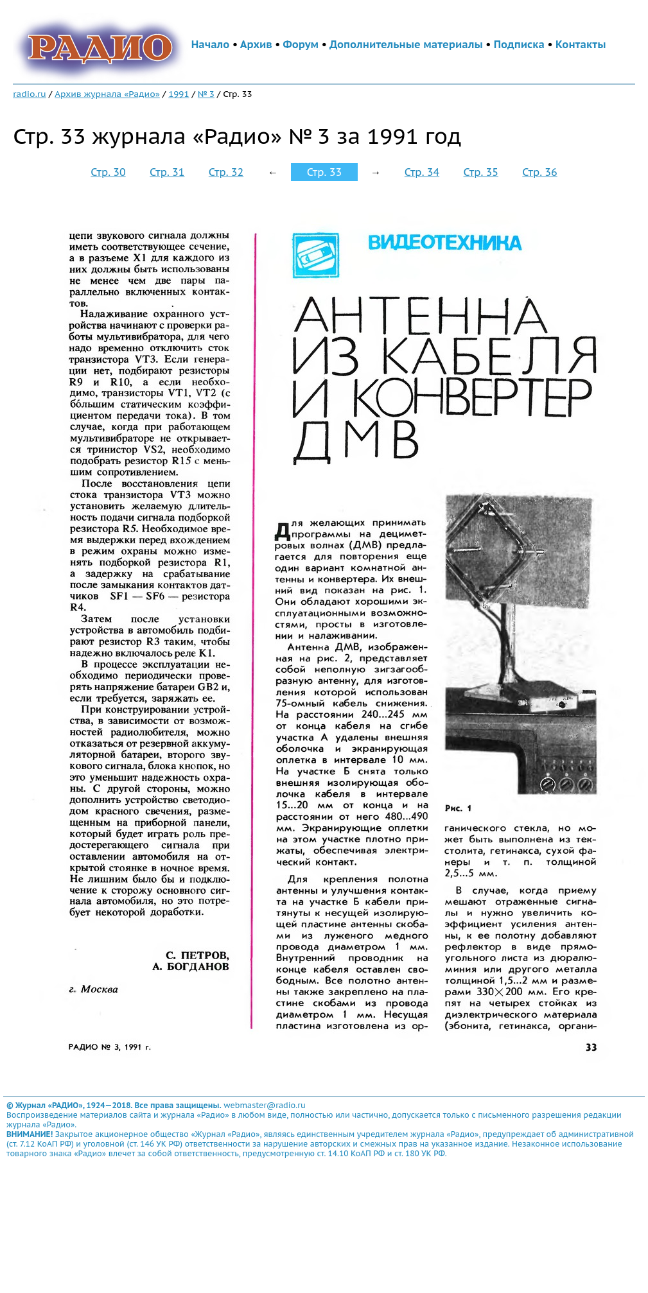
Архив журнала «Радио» (107, 94)
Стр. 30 (108, 172)
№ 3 (206, 94)
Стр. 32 (226, 172)
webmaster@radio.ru (264, 1105)
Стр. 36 (539, 172)
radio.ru (29, 94)
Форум (301, 44)
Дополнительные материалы (406, 44)
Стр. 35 (481, 172)
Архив (256, 44)
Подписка (519, 44)
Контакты (581, 44)
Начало (210, 44)
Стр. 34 (422, 172)
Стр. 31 (167, 172)
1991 (178, 94)
